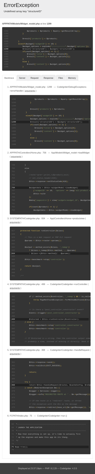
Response (48, 78)
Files (60, 78)
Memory (72, 78)
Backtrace (9, 78)
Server (22, 78)
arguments (30, 91)
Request (35, 78)
